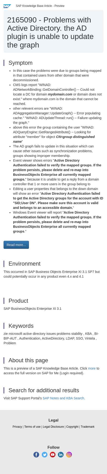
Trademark (87, 426)
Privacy (17, 426)
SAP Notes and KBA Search (63, 398)
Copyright (72, 426)
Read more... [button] (16, 245)
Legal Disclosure (53, 426)
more (92, 368)
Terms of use (32, 426)
